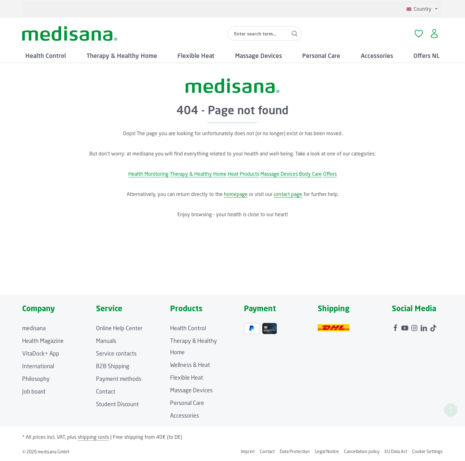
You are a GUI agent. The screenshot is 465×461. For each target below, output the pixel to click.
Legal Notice (327, 451)
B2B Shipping (112, 366)
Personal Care (187, 403)
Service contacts (116, 353)
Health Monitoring (148, 173)
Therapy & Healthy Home (198, 173)
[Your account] (434, 34)
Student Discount (117, 404)
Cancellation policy (361, 451)
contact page (288, 194)
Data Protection (295, 451)
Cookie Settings (427, 451)
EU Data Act (396, 451)
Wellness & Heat (190, 365)
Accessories (184, 415)
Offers (330, 173)
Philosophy (36, 378)
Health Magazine (43, 340)
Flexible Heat (186, 377)
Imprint (248, 451)
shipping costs (93, 436)
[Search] (295, 33)
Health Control (188, 328)
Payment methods (118, 378)
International (38, 366)
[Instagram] (415, 326)
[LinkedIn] (424, 326)
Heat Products (243, 173)
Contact (105, 391)
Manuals (106, 340)
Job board (33, 391)
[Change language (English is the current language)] (421, 9)
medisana (34, 328)
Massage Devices (279, 173)
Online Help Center (119, 328)
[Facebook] (396, 326)
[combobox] (257, 33)
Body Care (310, 173)
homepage (236, 194)
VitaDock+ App (40, 353)
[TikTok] (433, 326)
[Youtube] (405, 326)
